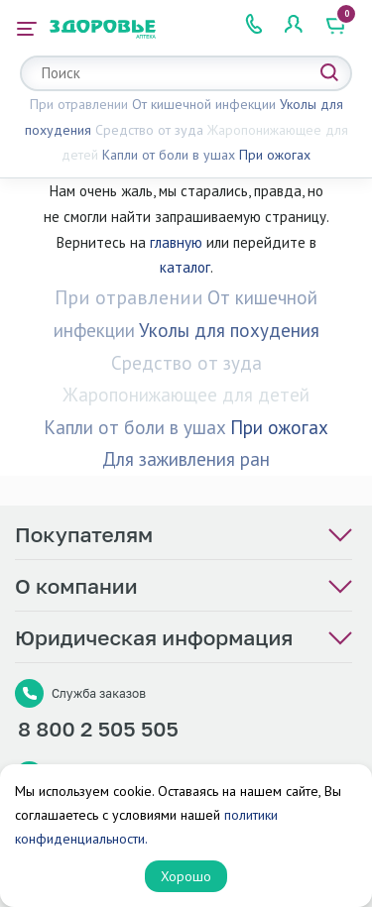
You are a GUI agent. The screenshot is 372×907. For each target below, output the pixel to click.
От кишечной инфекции (204, 104)
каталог (185, 267)
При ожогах (274, 155)
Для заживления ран (186, 459)
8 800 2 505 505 (98, 728)
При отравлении (79, 104)
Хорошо (186, 876)
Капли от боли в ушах (168, 155)
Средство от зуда (149, 130)
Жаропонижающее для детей (186, 394)
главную (176, 242)
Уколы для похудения (229, 330)
